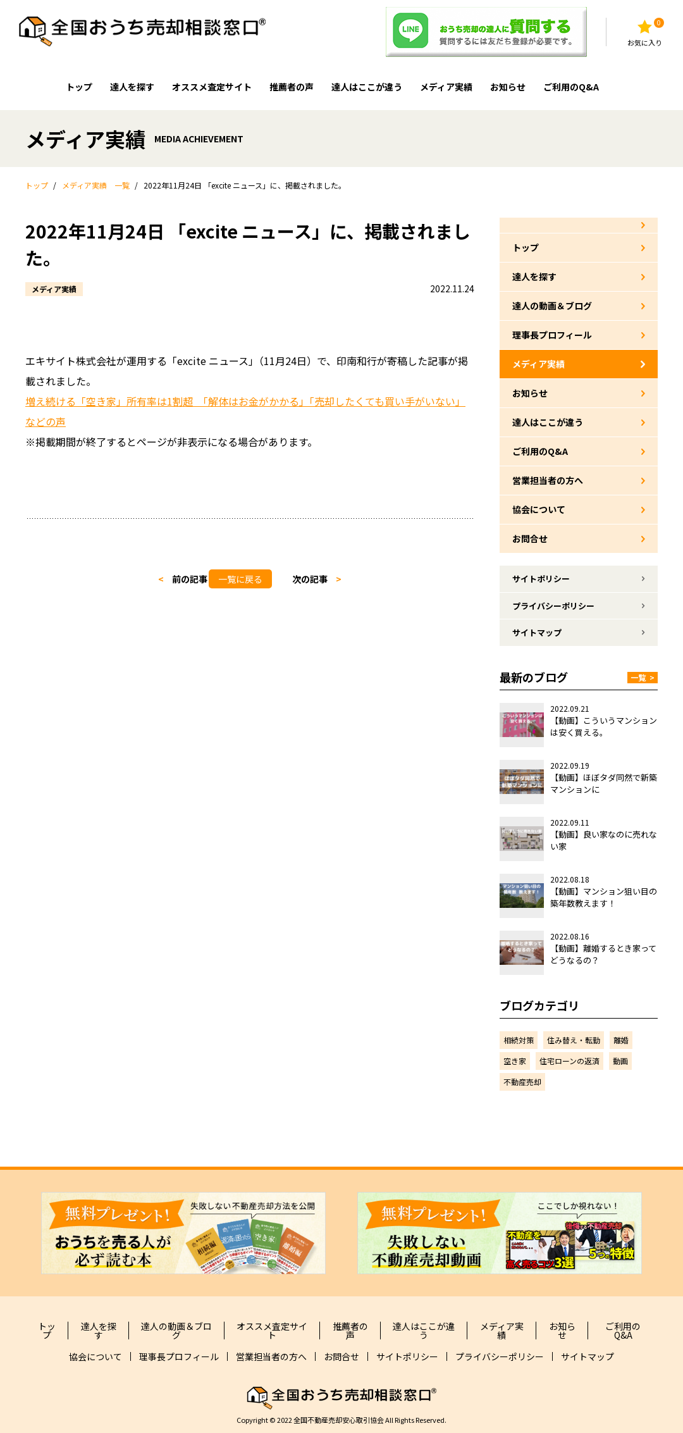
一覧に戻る (240, 579)
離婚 (621, 1039)
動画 (620, 1060)
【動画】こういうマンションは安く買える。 (603, 726)
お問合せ (530, 538)
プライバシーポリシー (553, 606)
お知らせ (508, 86)
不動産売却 (522, 1081)
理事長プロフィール (552, 334)
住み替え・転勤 (573, 1039)
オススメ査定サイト (212, 86)
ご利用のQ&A (571, 86)
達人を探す (132, 86)
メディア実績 (446, 86)
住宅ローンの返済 (569, 1060)
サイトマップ (537, 632)
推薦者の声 (291, 86)
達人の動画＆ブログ (552, 305)
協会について (538, 509)
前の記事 (189, 579)
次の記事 (310, 579)
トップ (79, 86)
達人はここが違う (366, 86)
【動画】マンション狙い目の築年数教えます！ (603, 897)
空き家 (514, 1060)
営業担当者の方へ (547, 480)
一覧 (643, 677)
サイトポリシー (541, 579)
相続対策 (518, 1039)
